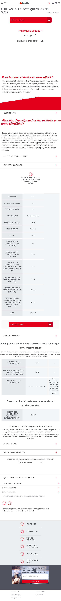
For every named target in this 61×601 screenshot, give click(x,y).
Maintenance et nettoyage (11, 483)
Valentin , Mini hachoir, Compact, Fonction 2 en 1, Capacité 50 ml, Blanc (30, 180)
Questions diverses (9, 492)
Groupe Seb (39, 595)
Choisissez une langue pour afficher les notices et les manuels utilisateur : (30, 459)
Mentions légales (16, 595)
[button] (53, 3)
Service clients (40, 591)
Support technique (9, 487)
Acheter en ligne (17, 20)
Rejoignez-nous (15, 598)
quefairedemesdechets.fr (25, 511)
